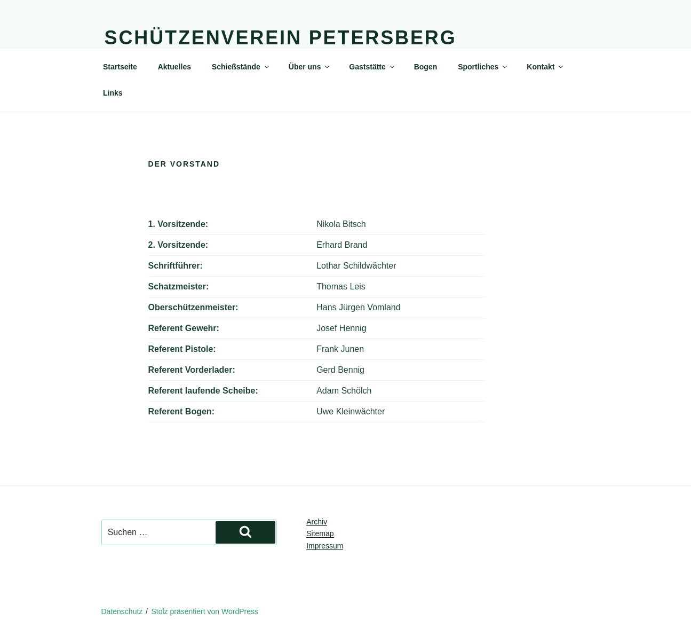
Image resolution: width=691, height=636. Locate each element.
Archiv (316, 521)
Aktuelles (174, 66)
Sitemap (319, 533)
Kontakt (546, 66)
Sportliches (483, 66)
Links (113, 93)
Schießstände (241, 66)
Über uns (310, 66)
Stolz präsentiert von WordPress (205, 611)
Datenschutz (122, 611)
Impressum (324, 545)
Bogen (426, 66)
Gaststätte (372, 66)
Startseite (120, 66)
